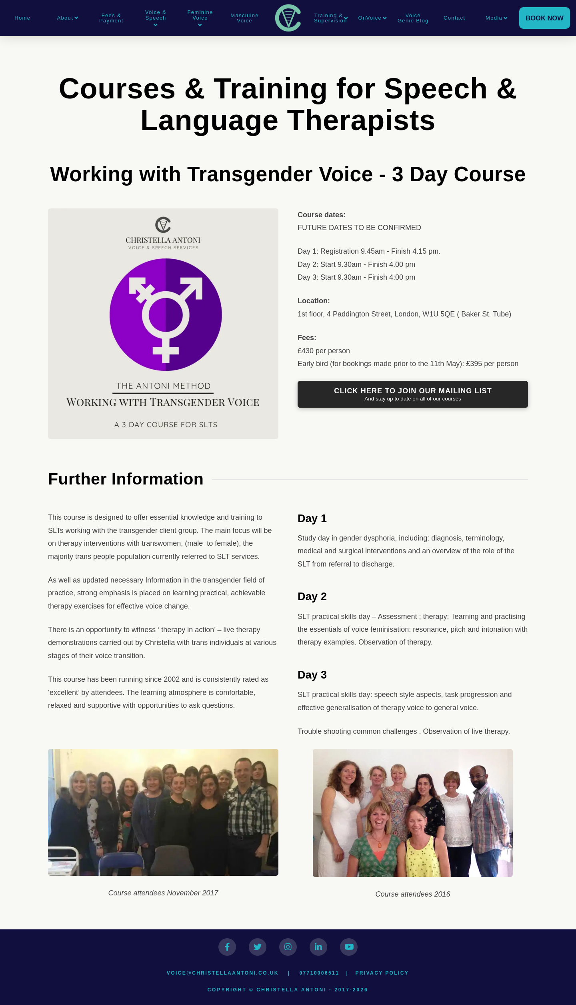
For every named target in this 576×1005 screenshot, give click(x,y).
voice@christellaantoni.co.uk (223, 973)
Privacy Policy (382, 973)
